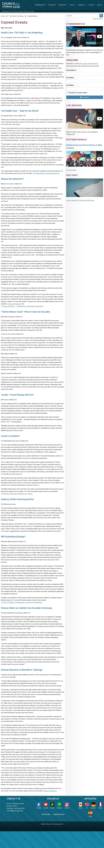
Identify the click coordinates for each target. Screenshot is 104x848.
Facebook (38, 805)
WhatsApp (59, 805)
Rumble (52, 805)
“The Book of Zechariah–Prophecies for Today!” (17, 494)
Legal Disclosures (58, 814)
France (100, 805)
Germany (93, 805)
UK (87, 805)
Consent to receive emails (78, 93)
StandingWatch (40, 5)
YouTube (46, 805)
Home (3, 16)
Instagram (67, 805)
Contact (91, 5)
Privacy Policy (46, 814)
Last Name (70, 85)
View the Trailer (71, 170)
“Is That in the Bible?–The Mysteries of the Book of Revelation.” (21, 602)
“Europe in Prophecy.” (50, 791)
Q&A (43, 297)
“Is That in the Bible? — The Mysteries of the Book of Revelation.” (22, 306)
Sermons (81, 5)
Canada (80, 805)
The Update (52, 5)
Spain (90, 814)
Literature (62, 5)
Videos (72, 5)
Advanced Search (98, 18)
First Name (70, 78)
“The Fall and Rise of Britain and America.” (46, 173)
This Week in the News (16, 16)
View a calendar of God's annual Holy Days (80, 200)
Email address (71, 70)
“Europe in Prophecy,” (14, 304)
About (99, 5)
